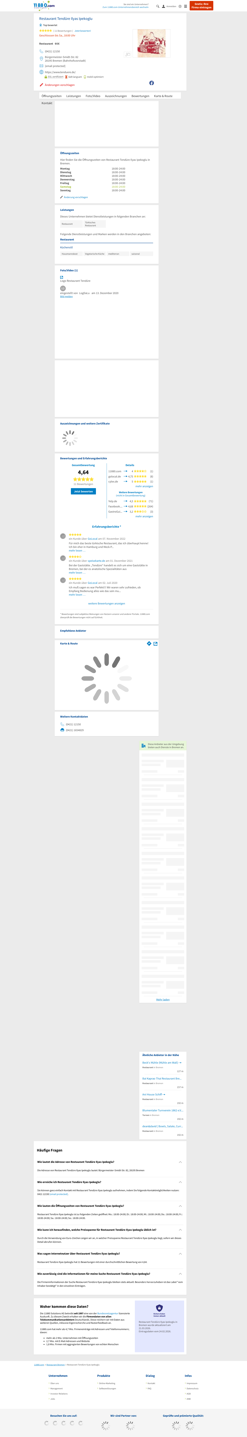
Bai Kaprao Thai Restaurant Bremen (162, 1078)
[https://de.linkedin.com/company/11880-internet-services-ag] (81, 1423)
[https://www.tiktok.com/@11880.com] (55, 1423)
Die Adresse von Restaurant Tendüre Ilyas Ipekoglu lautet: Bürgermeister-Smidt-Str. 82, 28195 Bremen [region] (90, 1170)
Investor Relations (59, 1393)
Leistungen (73, 96)
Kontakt (47, 103)
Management (56, 1388)
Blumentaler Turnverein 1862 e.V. (161, 1110)
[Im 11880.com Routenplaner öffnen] (149, 643)
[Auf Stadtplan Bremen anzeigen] (155, 643)
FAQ (149, 1388)
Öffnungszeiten (52, 96)
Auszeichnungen (116, 96)
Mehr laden (163, 999)
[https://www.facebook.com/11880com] (47, 1423)
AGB (189, 1393)
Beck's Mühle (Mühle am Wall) (160, 1062)
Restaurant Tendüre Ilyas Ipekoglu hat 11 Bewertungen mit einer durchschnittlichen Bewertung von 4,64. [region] (92, 1262)
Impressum (192, 1383)
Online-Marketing (107, 1383)
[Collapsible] (180, 1162)
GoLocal (93, 538)
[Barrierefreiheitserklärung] (181, 6)
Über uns (54, 1383)
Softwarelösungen (107, 1388)
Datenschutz (192, 1388)
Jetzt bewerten (83, 491)
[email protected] (59, 1194)
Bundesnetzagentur (107, 1313)
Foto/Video (93, 96)
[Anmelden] (170, 6)
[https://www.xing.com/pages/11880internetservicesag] (72, 1423)
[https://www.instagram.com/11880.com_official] (64, 1423)
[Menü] (187, 6)
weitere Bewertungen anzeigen (106, 603)
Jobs (52, 1398)
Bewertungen (140, 96)
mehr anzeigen (144, 486)
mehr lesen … (77, 550)
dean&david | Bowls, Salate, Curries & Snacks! (162, 1126)
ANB (189, 1398)
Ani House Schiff (152, 1094)
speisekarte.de (96, 561)
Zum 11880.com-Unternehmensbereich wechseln (126, 7)
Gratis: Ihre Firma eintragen (201, 5)
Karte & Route (163, 96)
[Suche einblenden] (159, 6)
